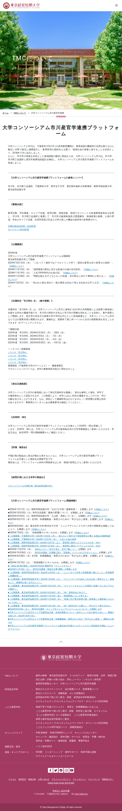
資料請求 (22, 779)
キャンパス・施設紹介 (47, 736)
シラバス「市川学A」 (18, 352)
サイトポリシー (79, 779)
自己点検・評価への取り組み (50, 679)
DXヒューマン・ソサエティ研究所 (84, 679)
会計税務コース (72, 689)
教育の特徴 (92, 675)
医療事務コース (90, 689)
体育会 (86, 736)
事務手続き (83, 740)
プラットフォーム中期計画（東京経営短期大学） (30, 486)
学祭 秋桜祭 (41, 732)
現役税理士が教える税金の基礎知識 (93, 536)
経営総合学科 (11, 689)
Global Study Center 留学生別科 (61, 783)
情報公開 (112, 675)
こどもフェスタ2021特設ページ (51, 727)
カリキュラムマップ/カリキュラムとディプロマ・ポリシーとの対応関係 (72, 701)
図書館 (72, 740)
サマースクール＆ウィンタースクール (55, 756)
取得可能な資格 (88, 752)
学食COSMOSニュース (61, 732)
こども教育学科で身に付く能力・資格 (55, 711)
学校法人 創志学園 (60, 791)
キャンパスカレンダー (86, 732)
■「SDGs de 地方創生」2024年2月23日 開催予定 (30, 566)
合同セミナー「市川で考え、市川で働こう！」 (56, 549)
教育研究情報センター (47, 683)
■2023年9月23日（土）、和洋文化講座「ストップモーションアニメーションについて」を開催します (55, 609)
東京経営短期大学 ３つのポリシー (67, 675)
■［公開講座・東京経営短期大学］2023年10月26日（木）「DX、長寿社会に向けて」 (47, 592)
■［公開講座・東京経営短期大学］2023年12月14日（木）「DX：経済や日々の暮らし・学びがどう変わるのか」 (60, 606)
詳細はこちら (16, 266)
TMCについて (20, 113)
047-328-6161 (81, 794)
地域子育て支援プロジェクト (50, 707)
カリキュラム (100, 711)
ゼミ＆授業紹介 (77, 693)
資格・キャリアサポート (17, 752)
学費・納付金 (98, 736)
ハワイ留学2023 (44, 746)
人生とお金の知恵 (68, 539)
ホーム (5, 113)
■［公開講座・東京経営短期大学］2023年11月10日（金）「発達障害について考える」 (48, 596)
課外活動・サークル (70, 736)
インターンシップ (54, 752)
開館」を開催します (67, 569)
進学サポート (71, 752)
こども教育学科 (12, 707)
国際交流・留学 (12, 746)
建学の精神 (41, 675)
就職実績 (62, 693)
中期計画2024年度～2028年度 (22, 226)
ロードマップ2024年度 (18, 229)
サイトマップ (94, 779)
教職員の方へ (107, 779)
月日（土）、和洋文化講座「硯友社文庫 (33, 569)
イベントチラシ (62, 566)
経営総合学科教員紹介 (85, 697)
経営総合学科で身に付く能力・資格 (53, 697)
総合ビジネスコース (46, 693)
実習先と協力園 (84, 711)
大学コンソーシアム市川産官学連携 (78, 683)
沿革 (103, 675)
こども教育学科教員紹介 (86, 715)
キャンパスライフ (14, 733)
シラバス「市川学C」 (18, 359)
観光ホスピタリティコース (49, 689)
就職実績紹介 (76, 727)
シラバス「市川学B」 (18, 356)
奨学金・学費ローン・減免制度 (51, 740)
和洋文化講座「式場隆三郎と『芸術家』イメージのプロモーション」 (67, 552)
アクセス (12, 779)
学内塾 (39, 752)
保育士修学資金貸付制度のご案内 (52, 719)
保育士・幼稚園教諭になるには (82, 707)
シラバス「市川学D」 (18, 362)
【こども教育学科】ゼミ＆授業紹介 (53, 715)
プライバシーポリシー (61, 779)
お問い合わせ (43, 779)
